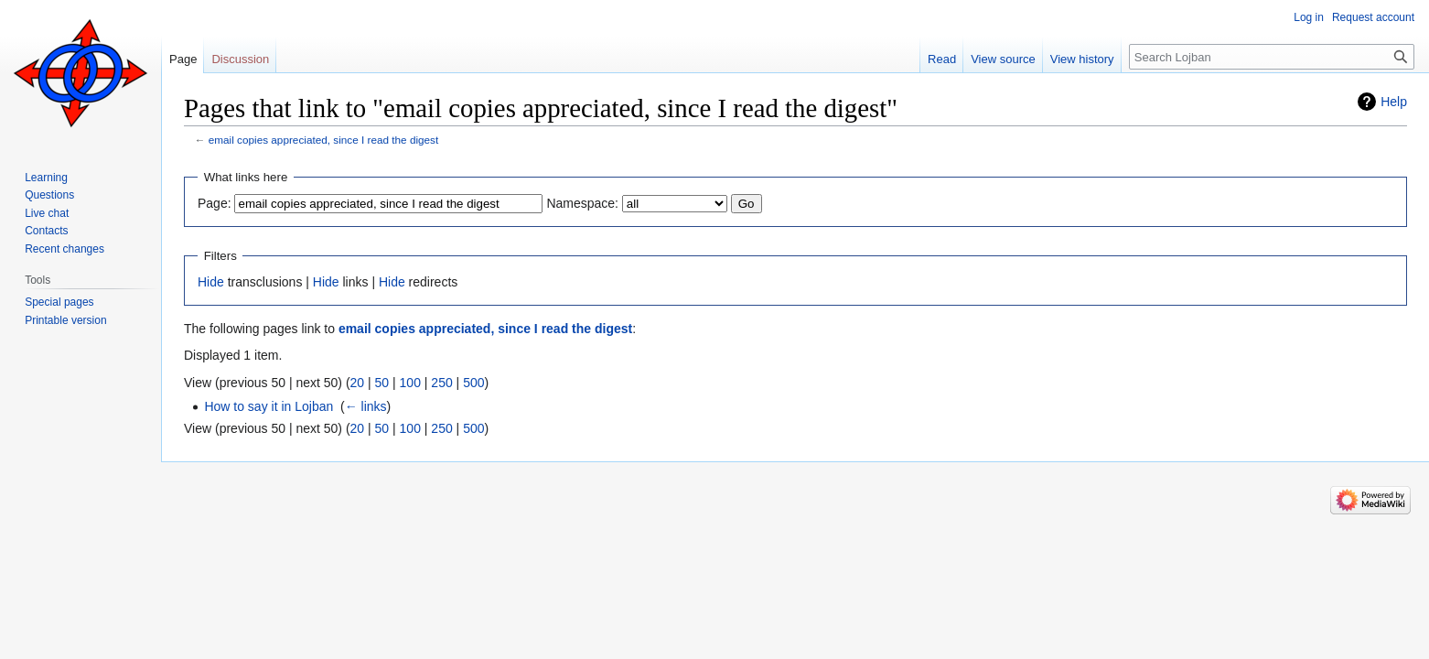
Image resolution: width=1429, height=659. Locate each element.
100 (410, 382)
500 (473, 382)
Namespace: (582, 203)
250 (441, 382)
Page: (214, 203)
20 (357, 382)
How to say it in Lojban (268, 406)
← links (366, 406)
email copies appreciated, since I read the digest (323, 140)
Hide (211, 282)
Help (1394, 101)
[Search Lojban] (1271, 57)
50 (382, 382)
